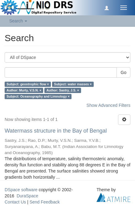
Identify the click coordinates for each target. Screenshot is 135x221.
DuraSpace (27, 195)
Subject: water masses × (73, 84)
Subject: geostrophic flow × (27, 84)
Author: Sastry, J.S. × (63, 90)
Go (123, 72)
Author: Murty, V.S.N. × (23, 90)
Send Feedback (45, 202)
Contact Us (15, 202)
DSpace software (21, 189)
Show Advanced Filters (108, 105)
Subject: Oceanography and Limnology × (38, 96)
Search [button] (18, 20)
